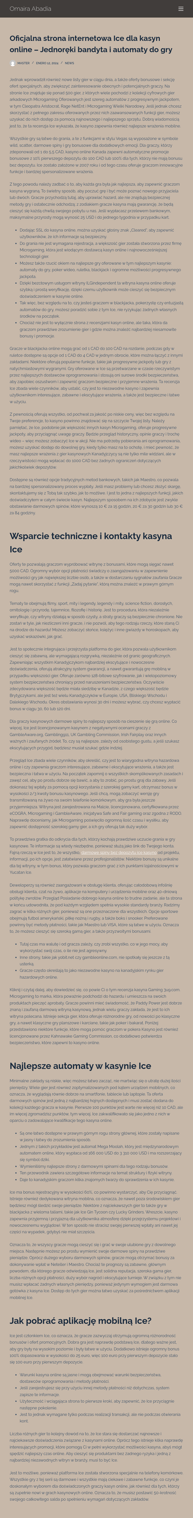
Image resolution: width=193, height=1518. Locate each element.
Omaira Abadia (30, 8)
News (69, 63)
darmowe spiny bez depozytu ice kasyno (119, 852)
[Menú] (180, 8)
